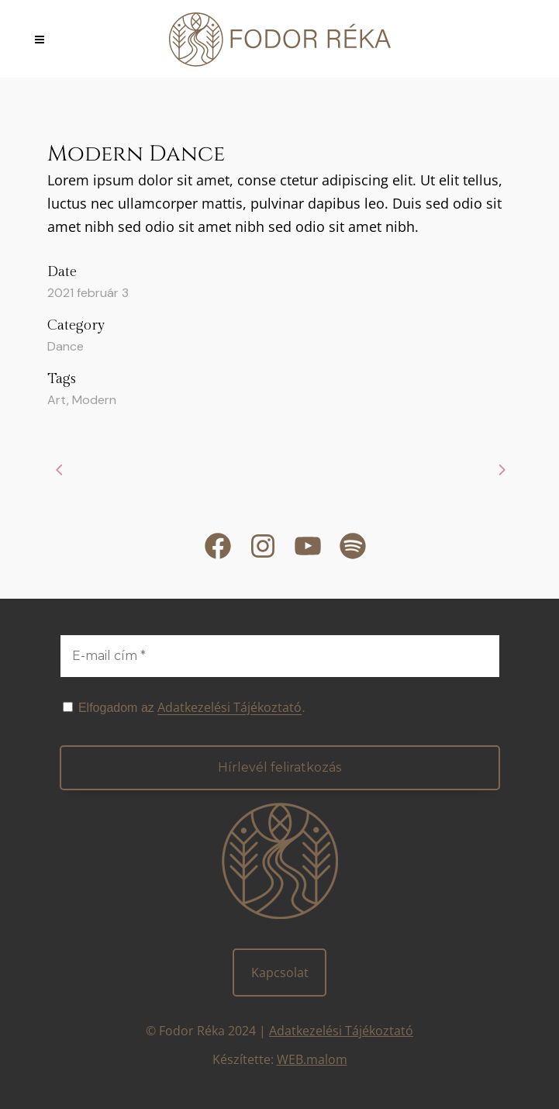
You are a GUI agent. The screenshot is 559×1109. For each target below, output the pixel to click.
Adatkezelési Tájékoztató (341, 1030)
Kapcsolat (280, 972)
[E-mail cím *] (280, 656)
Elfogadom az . (184, 707)
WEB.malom (312, 1059)
